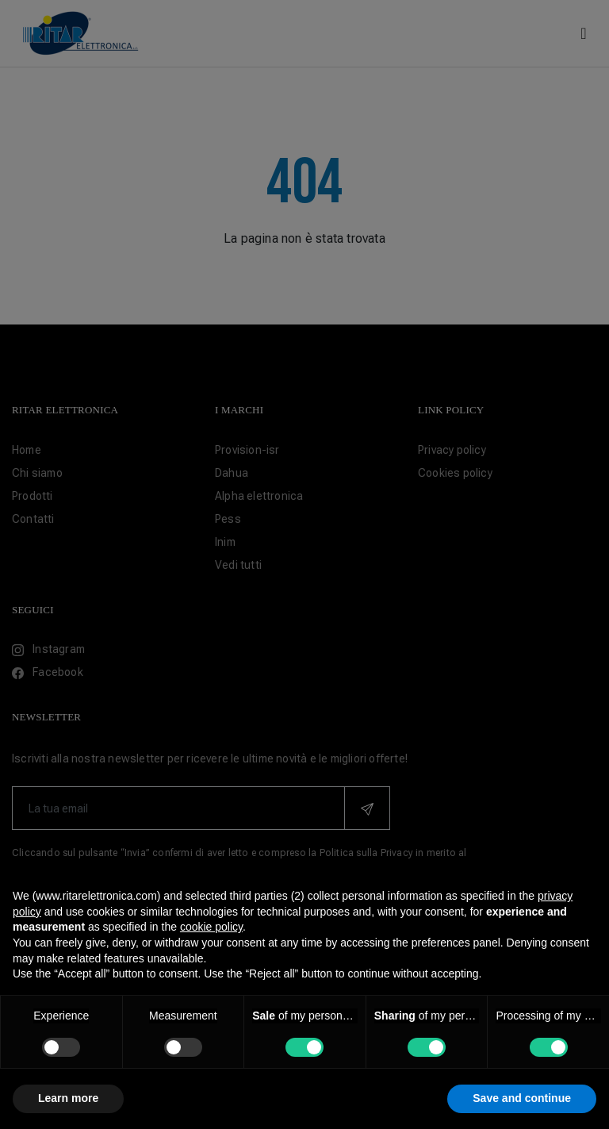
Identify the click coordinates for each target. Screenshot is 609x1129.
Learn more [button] (68, 1098)
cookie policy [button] (211, 926)
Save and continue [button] (522, 1098)
